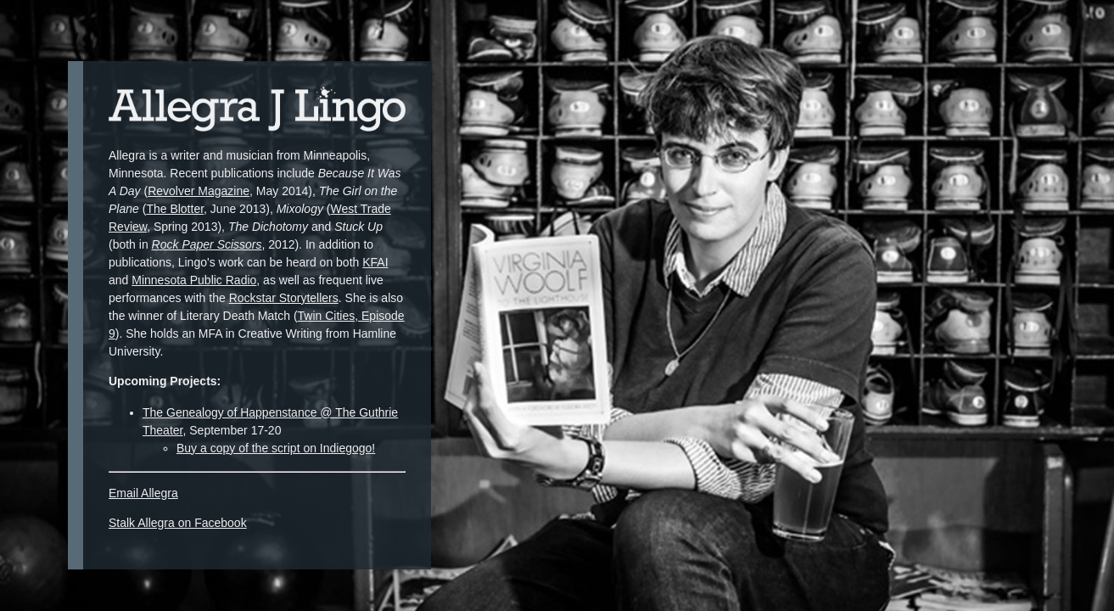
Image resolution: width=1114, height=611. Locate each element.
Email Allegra (143, 493)
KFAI (375, 262)
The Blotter (175, 209)
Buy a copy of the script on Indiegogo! (275, 448)
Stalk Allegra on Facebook (178, 523)
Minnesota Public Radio (194, 280)
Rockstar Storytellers (284, 298)
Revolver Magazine (198, 191)
